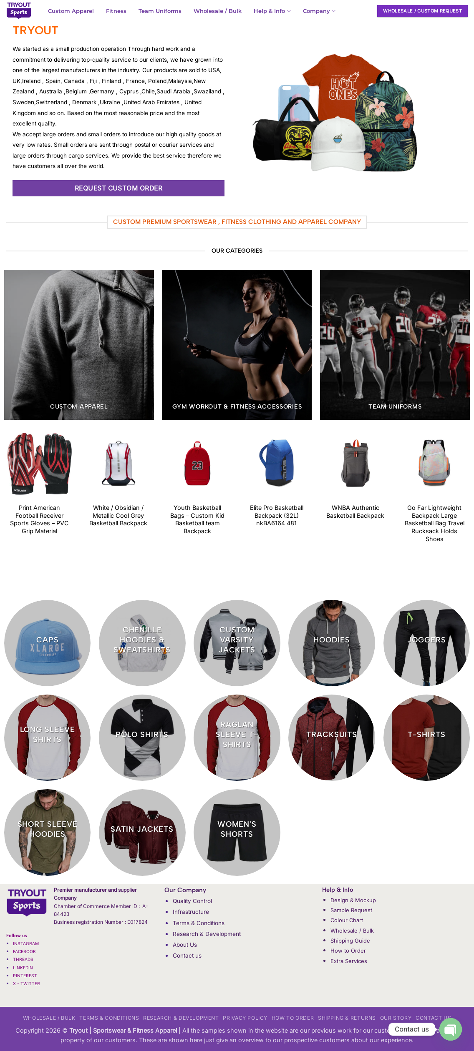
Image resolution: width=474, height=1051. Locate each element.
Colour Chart (346, 920)
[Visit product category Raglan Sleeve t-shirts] (237, 738)
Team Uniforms (160, 11)
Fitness (116, 11)
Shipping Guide (350, 940)
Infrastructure (191, 911)
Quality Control (192, 901)
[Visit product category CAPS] (47, 643)
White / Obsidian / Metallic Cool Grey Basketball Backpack (118, 515)
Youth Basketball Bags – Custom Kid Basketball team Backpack (197, 519)
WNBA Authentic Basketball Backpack (355, 511)
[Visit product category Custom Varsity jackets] (237, 643)
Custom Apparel (71, 11)
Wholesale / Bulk (218, 11)
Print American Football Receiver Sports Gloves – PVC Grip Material (39, 519)
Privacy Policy (245, 1018)
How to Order (348, 950)
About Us (185, 944)
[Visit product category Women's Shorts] (237, 832)
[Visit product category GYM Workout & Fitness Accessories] (237, 344)
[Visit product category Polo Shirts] (142, 738)
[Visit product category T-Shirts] (426, 738)
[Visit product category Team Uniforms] (395, 344)
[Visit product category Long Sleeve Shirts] (47, 738)
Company (319, 11)
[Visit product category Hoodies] (331, 643)
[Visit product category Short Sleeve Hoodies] (47, 832)
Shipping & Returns (347, 1018)
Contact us (187, 955)
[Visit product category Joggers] (426, 643)
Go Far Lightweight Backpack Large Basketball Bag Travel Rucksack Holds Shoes (434, 523)
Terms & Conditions (198, 923)
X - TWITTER (27, 983)
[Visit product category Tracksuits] (331, 738)
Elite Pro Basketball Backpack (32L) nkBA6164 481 (276, 515)
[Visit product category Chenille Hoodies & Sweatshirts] (142, 643)
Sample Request (351, 910)
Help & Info (272, 11)
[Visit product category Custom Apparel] (79, 344)
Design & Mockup (353, 900)
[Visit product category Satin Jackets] (142, 832)
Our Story (396, 1018)
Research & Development (207, 934)
